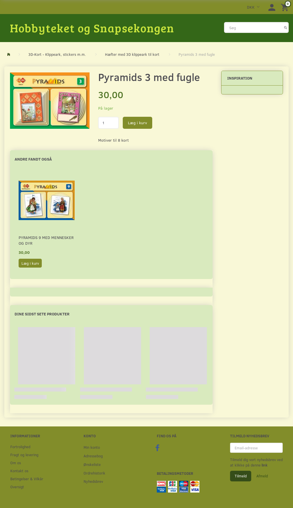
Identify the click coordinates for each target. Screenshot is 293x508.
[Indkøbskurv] (285, 7)
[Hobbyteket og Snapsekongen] (92, 27)
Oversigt (17, 486)
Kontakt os (19, 470)
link (264, 465)
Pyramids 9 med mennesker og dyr (46, 240)
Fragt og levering (24, 454)
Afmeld (262, 476)
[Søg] (285, 27)
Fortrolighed (20, 446)
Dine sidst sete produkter (42, 314)
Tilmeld (241, 476)
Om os (15, 462)
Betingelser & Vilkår (26, 478)
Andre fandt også (33, 159)
